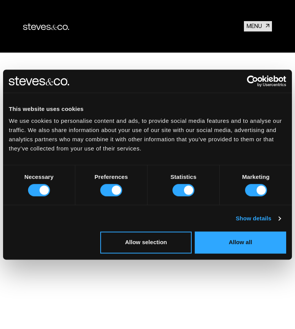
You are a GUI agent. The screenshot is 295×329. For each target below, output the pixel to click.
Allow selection (146, 242)
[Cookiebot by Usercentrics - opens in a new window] (252, 81)
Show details (254, 218)
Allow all (240, 242)
